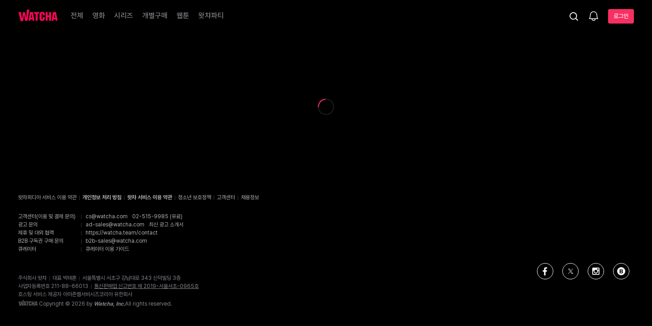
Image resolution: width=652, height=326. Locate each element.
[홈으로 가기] (38, 16)
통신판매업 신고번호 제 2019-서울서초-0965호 (146, 286)
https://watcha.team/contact (122, 233)
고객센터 (226, 197)
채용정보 (250, 197)
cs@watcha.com (107, 216)
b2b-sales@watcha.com (116, 241)
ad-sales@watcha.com (115, 224)
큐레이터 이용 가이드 (107, 249)
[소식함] (593, 16)
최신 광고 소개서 (166, 224)
